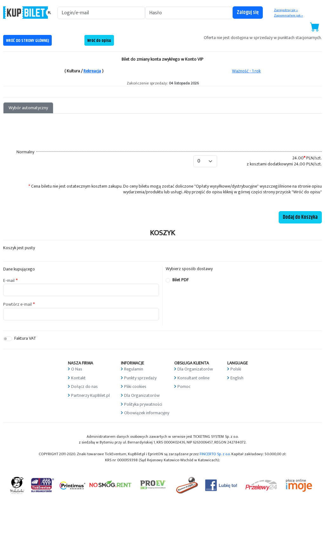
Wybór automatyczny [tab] (28, 107)
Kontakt (78, 378)
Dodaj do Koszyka (300, 217)
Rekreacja (92, 71)
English (236, 378)
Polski (235, 369)
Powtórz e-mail (17, 304)
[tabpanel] (162, 168)
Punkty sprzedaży (140, 378)
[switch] (7, 339)
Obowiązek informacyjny (146, 413)
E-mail (9, 280)
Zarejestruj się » (286, 10)
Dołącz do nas (84, 386)
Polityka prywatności (143, 404)
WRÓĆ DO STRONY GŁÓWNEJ (27, 40)
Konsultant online (193, 378)
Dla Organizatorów (142, 395)
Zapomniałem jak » (288, 15)
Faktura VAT (25, 339)
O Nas (76, 369)
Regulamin (133, 369)
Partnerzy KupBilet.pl (90, 395)
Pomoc (183, 386)
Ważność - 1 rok (246, 71)
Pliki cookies (135, 386)
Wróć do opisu (99, 40)
